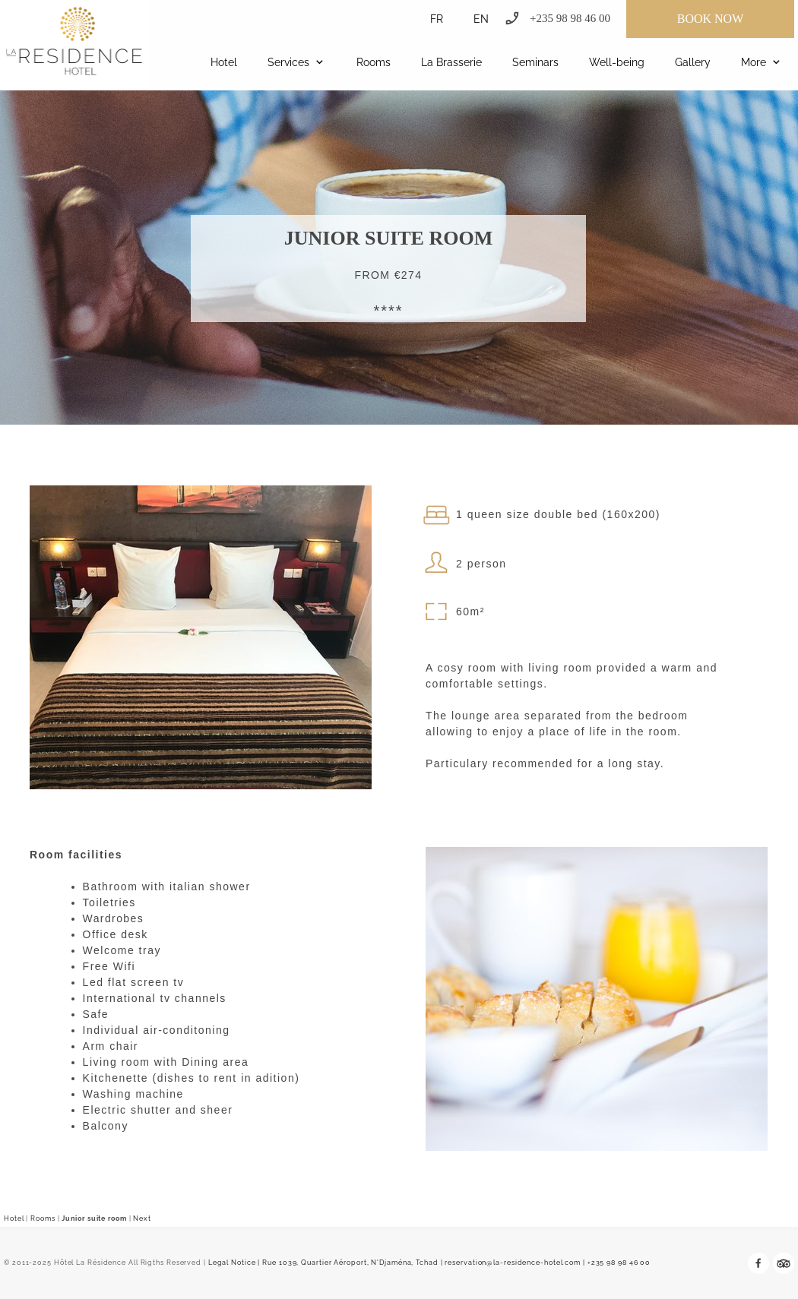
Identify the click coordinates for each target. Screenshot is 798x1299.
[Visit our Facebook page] (758, 1263)
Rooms (42, 1218)
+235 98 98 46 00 (619, 1262)
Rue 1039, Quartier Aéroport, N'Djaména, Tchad (350, 1262)
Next (142, 1218)
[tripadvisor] (783, 1263)
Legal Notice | (234, 1262)
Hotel (14, 1218)
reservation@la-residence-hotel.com (513, 1262)
